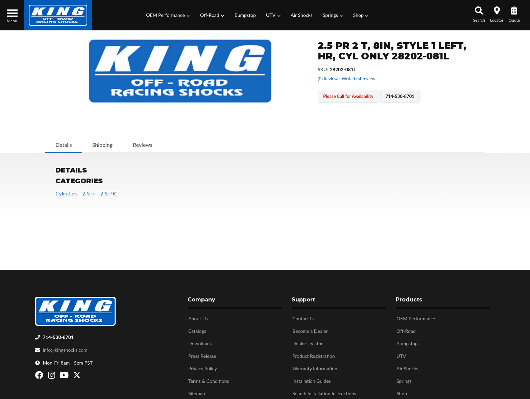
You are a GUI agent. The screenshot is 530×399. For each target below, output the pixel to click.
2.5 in (88, 193)
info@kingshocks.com (65, 347)
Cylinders (66, 193)
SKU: (323, 69)
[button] (168, 15)
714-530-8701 (58, 335)
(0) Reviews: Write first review (346, 78)
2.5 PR (108, 193)
